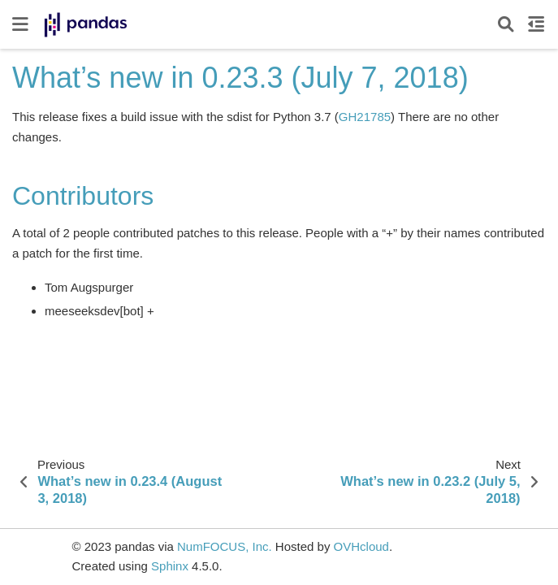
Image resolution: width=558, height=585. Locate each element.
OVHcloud (361, 546)
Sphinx (169, 566)
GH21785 (365, 117)
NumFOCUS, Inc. (224, 546)
